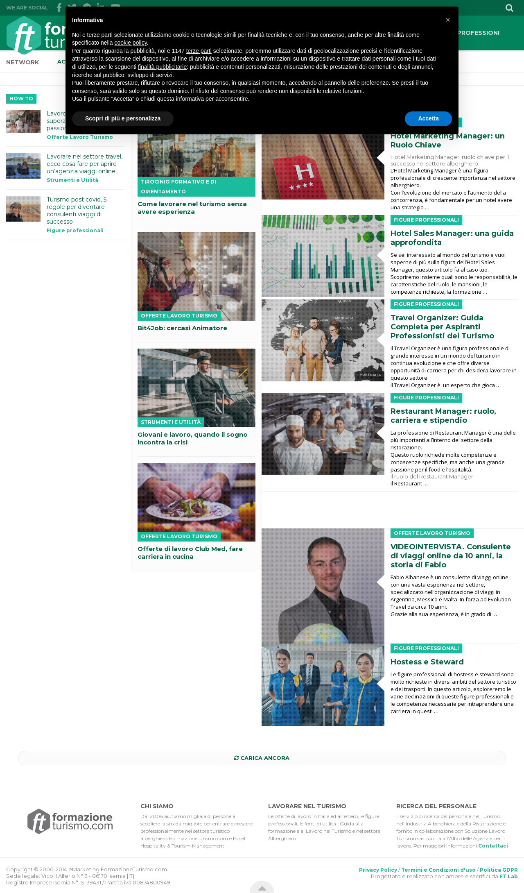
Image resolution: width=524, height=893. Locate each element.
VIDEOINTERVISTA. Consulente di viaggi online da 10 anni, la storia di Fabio (451, 555)
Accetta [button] (428, 118)
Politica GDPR (499, 870)
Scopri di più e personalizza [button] (122, 118)
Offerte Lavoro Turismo (432, 533)
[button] (447, 19)
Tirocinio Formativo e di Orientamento (178, 187)
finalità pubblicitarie (162, 66)
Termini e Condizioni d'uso (438, 870)
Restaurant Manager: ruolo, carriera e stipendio (443, 416)
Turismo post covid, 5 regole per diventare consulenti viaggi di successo (76, 210)
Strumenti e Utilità (171, 422)
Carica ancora (261, 758)
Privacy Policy (378, 870)
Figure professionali (426, 220)
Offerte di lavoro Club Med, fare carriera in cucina (190, 552)
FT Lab (508, 876)
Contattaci (493, 846)
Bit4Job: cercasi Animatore (182, 328)
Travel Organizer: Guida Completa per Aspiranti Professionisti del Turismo (442, 326)
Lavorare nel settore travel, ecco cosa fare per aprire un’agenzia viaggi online (84, 164)
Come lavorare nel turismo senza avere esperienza (192, 207)
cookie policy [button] (131, 42)
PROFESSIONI (478, 32)
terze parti (199, 51)
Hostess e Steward (427, 661)
